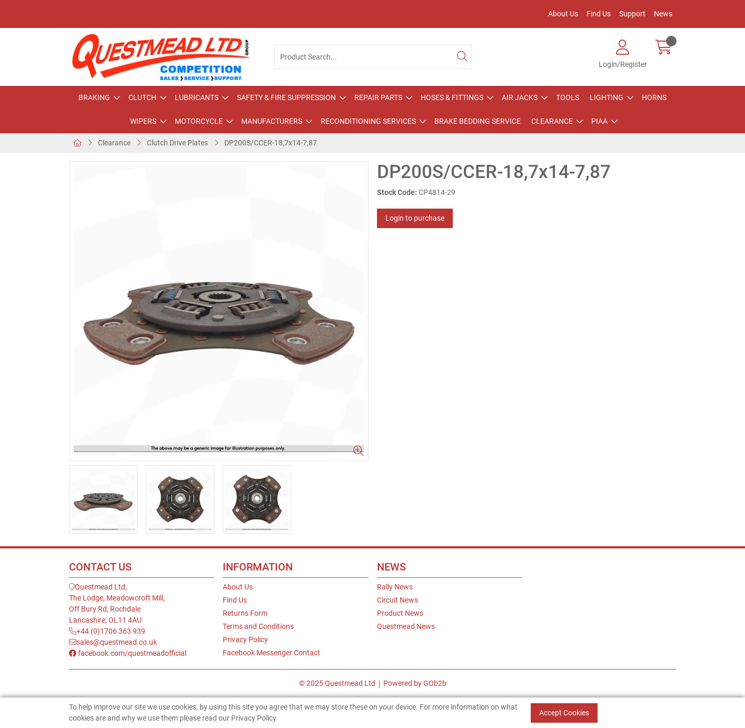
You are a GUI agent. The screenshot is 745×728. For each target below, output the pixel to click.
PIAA (599, 121)
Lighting (606, 97)
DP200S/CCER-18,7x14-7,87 (270, 143)
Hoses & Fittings (452, 97)
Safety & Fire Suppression (286, 97)
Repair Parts (378, 97)
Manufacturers (271, 121)
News (663, 13)
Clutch (142, 97)
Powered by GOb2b (414, 683)
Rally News (395, 587)
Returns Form (245, 613)
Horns (654, 97)
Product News (400, 613)
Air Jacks (520, 97)
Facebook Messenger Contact (271, 652)
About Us (563, 13)
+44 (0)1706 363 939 (107, 631)
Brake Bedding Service (477, 121)
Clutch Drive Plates (177, 143)
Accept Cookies (564, 713)
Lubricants (196, 97)
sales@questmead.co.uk (113, 642)
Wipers (143, 121)
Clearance (552, 121)
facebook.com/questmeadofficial (127, 653)
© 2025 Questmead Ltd (337, 683)
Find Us (599, 13)
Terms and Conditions (258, 626)
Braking (94, 97)
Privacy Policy (245, 639)
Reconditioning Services (368, 121)
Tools (567, 97)
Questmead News (406, 626)
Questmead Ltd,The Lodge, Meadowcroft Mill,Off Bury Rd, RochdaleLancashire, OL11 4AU (117, 603)
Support (632, 13)
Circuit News (397, 600)
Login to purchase (414, 218)
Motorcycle (199, 121)
